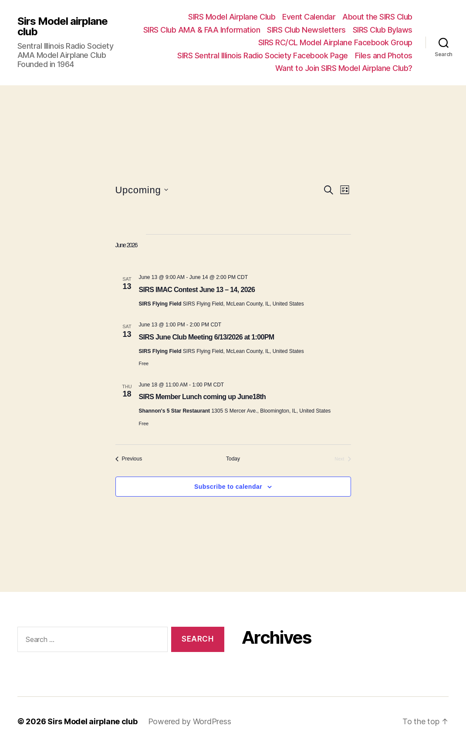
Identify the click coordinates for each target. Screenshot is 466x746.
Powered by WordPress (190, 721)
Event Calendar (308, 16)
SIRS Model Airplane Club (231, 16)
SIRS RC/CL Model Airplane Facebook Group (335, 42)
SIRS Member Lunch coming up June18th (202, 396)
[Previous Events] (128, 459)
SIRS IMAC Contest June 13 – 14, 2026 (197, 289)
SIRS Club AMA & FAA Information (201, 29)
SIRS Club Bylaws (382, 29)
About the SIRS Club (377, 16)
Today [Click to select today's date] (233, 459)
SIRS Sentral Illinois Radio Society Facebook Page (262, 55)
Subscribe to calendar (228, 486)
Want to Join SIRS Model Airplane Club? (343, 68)
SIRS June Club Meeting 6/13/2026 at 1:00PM (206, 337)
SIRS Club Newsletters (306, 29)
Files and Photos (383, 55)
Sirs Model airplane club (62, 26)
